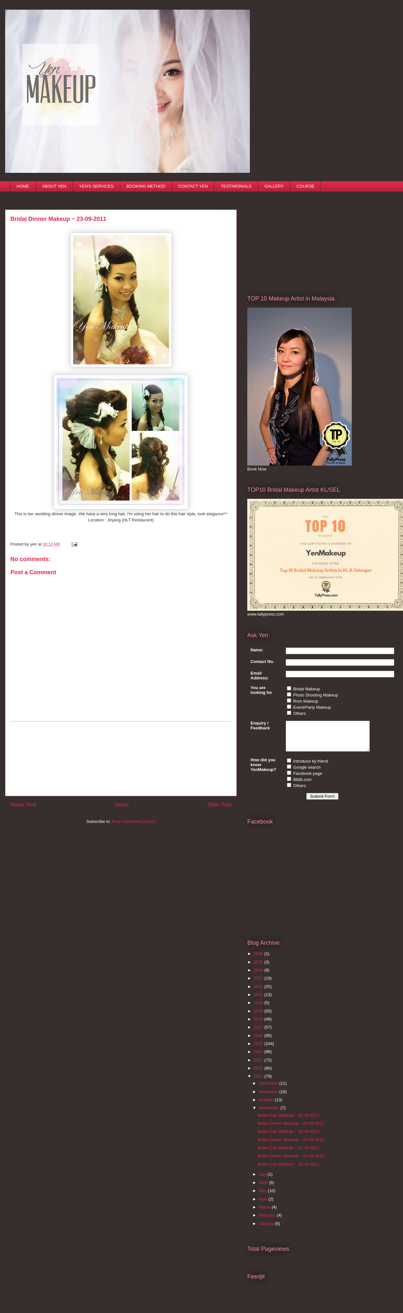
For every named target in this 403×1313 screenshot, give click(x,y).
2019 (259, 1016)
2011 (259, 1082)
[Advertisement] (121, 758)
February (268, 1221)
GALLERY (274, 186)
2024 (259, 975)
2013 (259, 1065)
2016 (259, 1041)
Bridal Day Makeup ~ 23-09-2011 (288, 1137)
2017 (259, 1033)
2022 (259, 992)
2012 (259, 1073)
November (269, 1097)
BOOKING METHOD (145, 186)
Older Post (219, 804)
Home (122, 804)
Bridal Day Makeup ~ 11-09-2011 (288, 1153)
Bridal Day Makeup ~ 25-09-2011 (288, 1121)
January (267, 1229)
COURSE (306, 186)
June (264, 1188)
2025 (259, 967)
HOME (23, 186)
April (264, 1204)
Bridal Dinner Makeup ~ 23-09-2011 (291, 1129)
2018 (259, 1024)
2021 (259, 1000)
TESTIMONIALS (236, 186)
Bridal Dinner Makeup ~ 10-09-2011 (291, 1161)
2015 (259, 1049)
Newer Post (23, 804)
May (263, 1196)
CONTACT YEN (193, 186)
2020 (259, 1008)
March (265, 1212)
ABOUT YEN (54, 186)
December (269, 1089)
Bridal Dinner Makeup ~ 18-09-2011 (291, 1145)
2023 (259, 984)
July (263, 1180)
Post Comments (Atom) (133, 821)
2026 (259, 959)
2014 (259, 1057)
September (269, 1113)
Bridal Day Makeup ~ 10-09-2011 (288, 1170)
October (267, 1105)
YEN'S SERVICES (96, 186)
